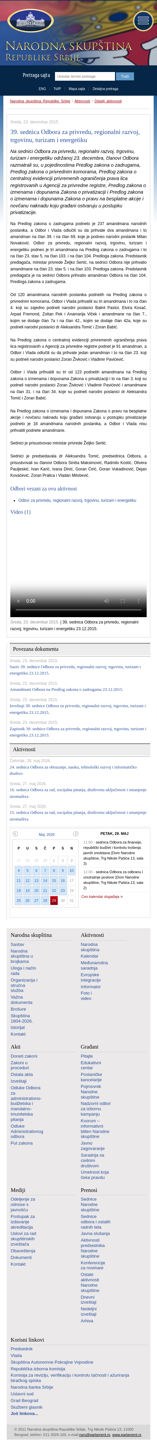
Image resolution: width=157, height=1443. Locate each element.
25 (19, 901)
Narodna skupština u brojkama (22, 956)
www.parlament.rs (126, 1435)
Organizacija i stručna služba (24, 985)
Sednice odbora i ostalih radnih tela (95, 1222)
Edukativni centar (91, 1065)
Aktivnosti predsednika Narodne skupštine (93, 1248)
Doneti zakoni (24, 1056)
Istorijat (18, 1027)
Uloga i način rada (23, 971)
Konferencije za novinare (93, 1265)
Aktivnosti (82, 101)
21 (45, 891)
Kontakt (18, 1034)
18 (19, 891)
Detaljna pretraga (105, 89)
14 (45, 881)
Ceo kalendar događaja (100, 897)
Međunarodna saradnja (94, 965)
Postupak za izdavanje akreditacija (23, 1222)
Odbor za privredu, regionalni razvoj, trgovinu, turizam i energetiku (77, 500)
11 (19, 881)
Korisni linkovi (27, 1340)
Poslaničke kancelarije (91, 1077)
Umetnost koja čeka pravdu (95, 1175)
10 (72, 871)
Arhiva (87, 1320)
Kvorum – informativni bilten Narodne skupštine (95, 1128)
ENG (42, 89)
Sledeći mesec (76, 834)
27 (36, 901)
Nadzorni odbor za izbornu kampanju (96, 1109)
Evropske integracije (91, 977)
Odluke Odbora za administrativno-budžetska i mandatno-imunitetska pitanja (26, 1103)
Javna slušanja (95, 1233)
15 (54, 881)
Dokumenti (21, 1257)
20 (36, 891)
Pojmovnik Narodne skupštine (91, 1092)
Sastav (17, 944)
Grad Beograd (24, 1400)
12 (28, 881)
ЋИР (57, 89)
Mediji (18, 1190)
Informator (91, 986)
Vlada (16, 1355)
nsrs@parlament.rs (94, 1435)
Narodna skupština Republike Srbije (40, 101)
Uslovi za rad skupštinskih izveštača (23, 1239)
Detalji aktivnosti (108, 101)
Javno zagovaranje (93, 1146)
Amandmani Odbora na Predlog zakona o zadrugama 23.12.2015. (66, 689)
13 (36, 881)
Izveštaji (19, 1081)
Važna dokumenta (21, 1000)
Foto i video (86, 996)
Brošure (18, 1009)
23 (63, 891)
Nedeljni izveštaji (89, 1311)
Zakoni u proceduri (20, 1065)
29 (54, 901)
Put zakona (22, 1143)
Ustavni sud (22, 1393)
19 (28, 891)
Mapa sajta (77, 89)
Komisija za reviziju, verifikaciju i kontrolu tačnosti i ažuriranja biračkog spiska (70, 1378)
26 (28, 901)
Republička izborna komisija (38, 1368)
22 (54, 891)
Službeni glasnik (26, 1407)
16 (63, 881)
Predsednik (22, 1348)
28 (45, 901)
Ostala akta (22, 1074)
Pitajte (87, 1056)
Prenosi (89, 1190)
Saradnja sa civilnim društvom (92, 1160)
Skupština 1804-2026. (22, 1018)
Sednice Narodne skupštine (90, 1204)
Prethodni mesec (15, 834)
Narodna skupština (31, 935)
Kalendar (89, 956)
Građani (89, 1047)
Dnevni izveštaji (88, 1300)
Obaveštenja (23, 1250)
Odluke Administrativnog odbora (27, 1131)
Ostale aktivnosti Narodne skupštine (90, 1282)
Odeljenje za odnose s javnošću (23, 1204)
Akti (15, 1047)
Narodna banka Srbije (32, 1387)
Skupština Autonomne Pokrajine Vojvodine (52, 1362)
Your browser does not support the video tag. (78, 568)
